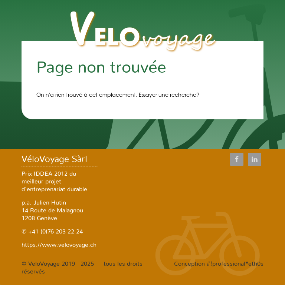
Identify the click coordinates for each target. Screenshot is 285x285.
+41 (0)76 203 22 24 (54, 232)
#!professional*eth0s (235, 264)
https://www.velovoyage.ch (59, 245)
